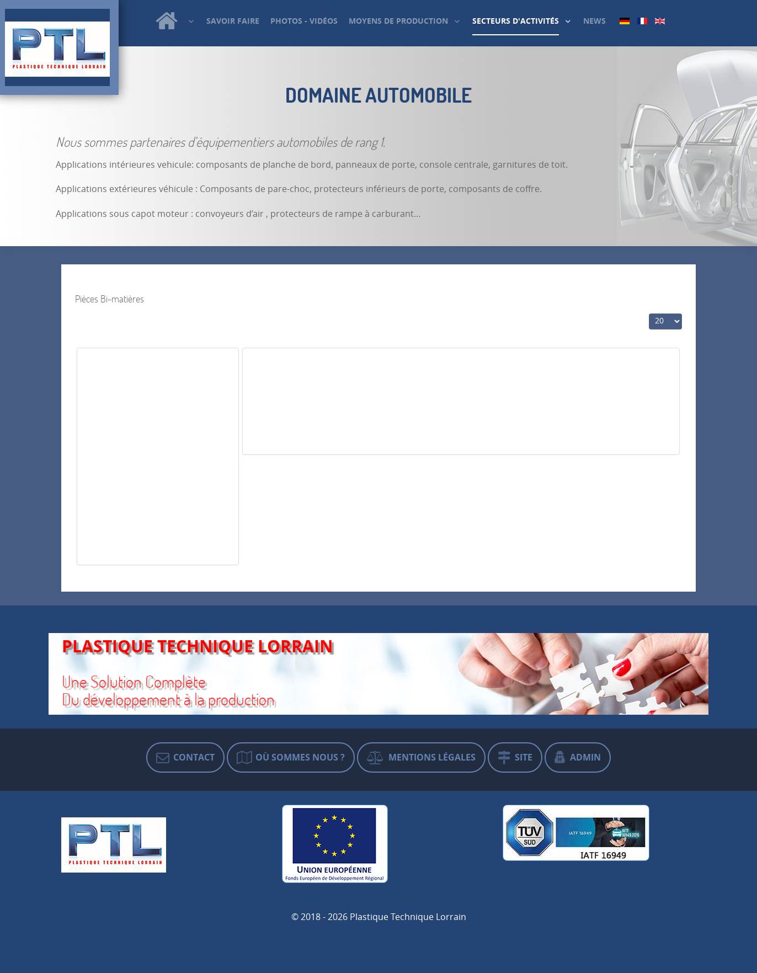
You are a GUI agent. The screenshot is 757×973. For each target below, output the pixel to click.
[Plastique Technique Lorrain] (175, 21)
